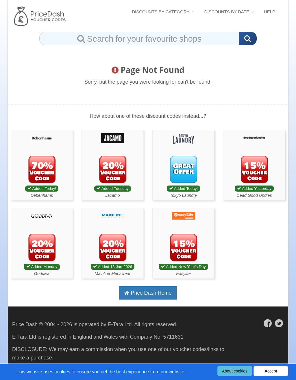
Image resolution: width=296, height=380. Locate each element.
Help (269, 11)
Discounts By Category (160, 11)
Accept (271, 371)
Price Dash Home (147, 293)
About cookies (234, 371)
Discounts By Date (226, 11)
